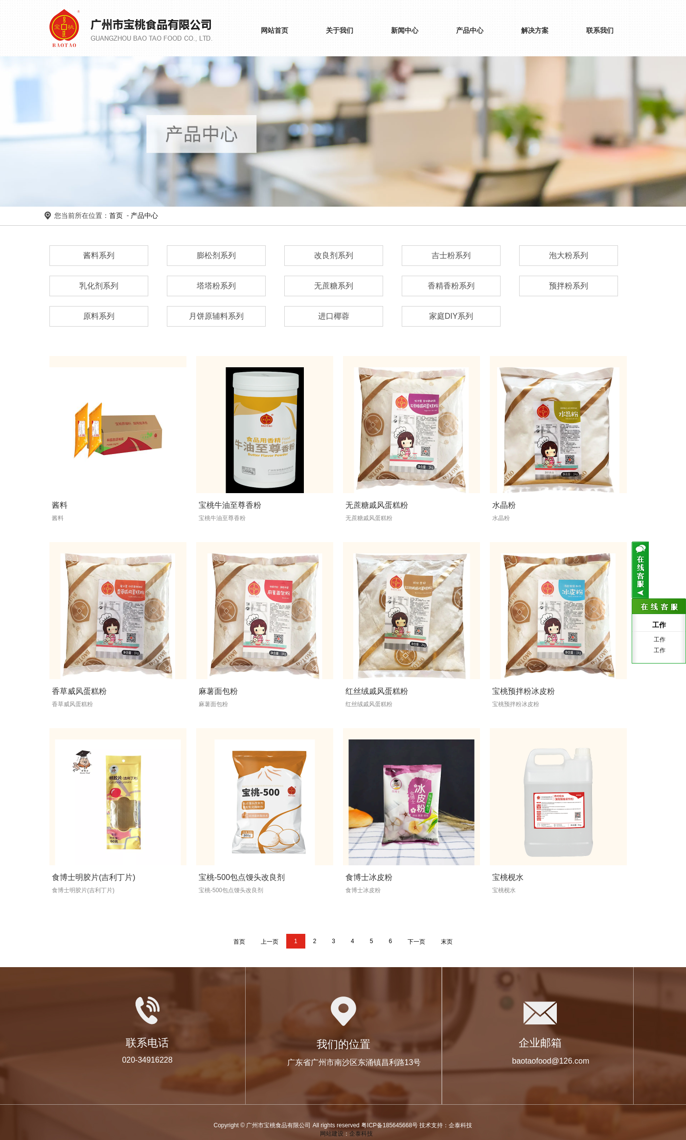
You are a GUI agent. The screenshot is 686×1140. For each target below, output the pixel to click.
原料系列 (98, 316)
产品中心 (469, 30)
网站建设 (331, 1133)
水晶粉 (504, 505)
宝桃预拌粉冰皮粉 (523, 691)
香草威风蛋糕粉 (79, 691)
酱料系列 (98, 255)
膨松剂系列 (216, 255)
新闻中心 (404, 30)
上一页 (269, 941)
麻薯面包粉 (218, 691)
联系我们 (600, 30)
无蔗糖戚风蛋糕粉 (376, 505)
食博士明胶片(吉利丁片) (94, 877)
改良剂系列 (333, 255)
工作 (658, 639)
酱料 (60, 505)
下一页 (416, 941)
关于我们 (339, 30)
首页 (116, 215)
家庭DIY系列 (451, 316)
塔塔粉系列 (216, 286)
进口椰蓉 (333, 316)
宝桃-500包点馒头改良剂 (242, 877)
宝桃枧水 (508, 877)
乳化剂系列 (98, 286)
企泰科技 (361, 1133)
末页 (447, 941)
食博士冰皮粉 (368, 877)
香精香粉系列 (451, 286)
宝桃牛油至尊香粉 (230, 505)
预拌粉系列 (568, 286)
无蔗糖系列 (333, 286)
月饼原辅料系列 (216, 316)
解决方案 (535, 30)
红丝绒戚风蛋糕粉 (376, 691)
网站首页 (274, 30)
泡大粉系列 (568, 255)
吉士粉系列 (451, 255)
